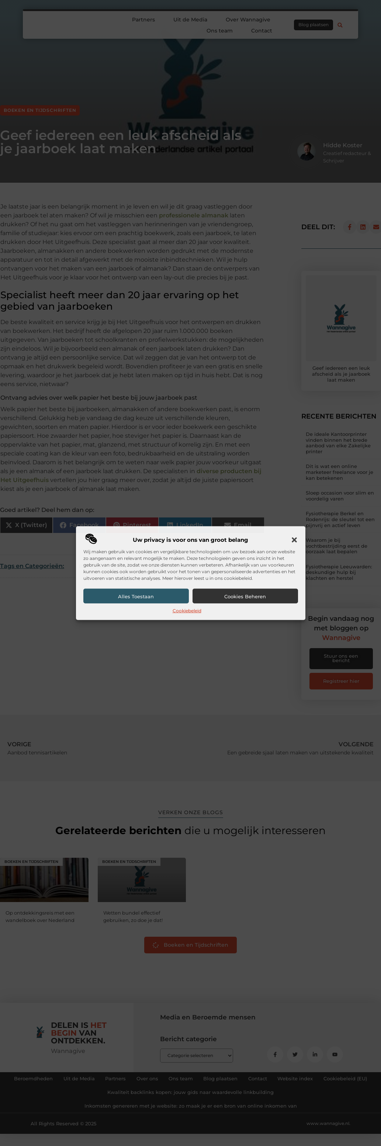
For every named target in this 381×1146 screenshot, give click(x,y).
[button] (294, 540)
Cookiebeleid (187, 610)
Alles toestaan (136, 596)
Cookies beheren (245, 596)
